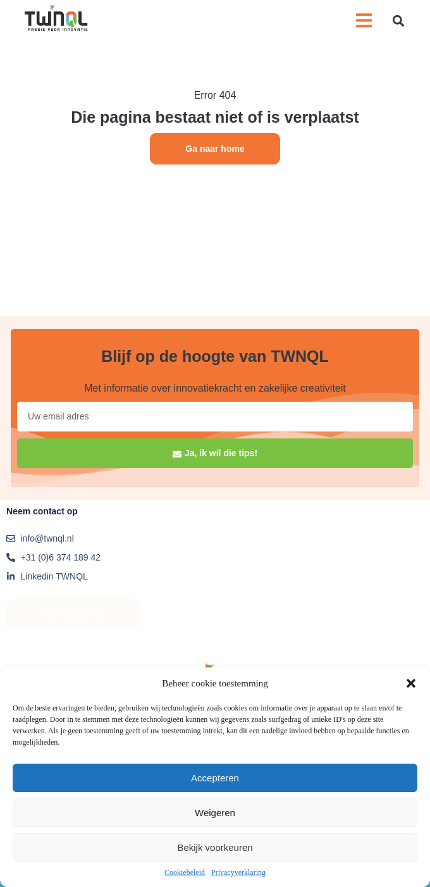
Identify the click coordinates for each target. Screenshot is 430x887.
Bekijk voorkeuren (214, 847)
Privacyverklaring (238, 872)
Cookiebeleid (184, 872)
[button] (411, 683)
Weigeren (215, 812)
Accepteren (215, 777)
